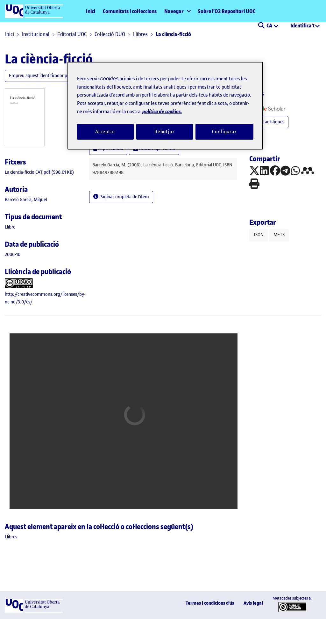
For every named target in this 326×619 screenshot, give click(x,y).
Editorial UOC (72, 34)
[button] (261, 26)
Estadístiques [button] (268, 122)
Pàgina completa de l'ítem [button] (121, 197)
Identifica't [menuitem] (302, 25)
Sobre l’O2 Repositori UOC (226, 11)
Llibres (140, 34)
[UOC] (34, 611)
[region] (165, 105)
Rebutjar (164, 131)
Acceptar (105, 131)
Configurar (224, 131)
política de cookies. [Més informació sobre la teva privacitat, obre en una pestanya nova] (162, 111)
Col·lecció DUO (110, 34)
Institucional (35, 34)
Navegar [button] (174, 11)
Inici (90, 11)
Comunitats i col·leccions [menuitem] (130, 11)
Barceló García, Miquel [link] (26, 200)
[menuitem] (177, 11)
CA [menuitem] (269, 25)
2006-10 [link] (12, 254)
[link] (39, 172)
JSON (258, 235)
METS (279, 235)
